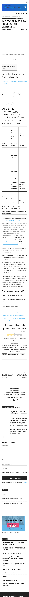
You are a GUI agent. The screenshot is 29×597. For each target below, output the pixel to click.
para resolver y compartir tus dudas (14, 98)
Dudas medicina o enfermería (11, 553)
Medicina (22, 354)
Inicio (3, 16)
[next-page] (5, 437)
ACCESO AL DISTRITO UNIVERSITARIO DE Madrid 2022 (7, 376)
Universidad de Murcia (9, 310)
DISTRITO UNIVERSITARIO (13, 354)
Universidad (9, 356)
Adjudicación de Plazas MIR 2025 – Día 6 (12, 503)
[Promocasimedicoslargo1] (14, 62)
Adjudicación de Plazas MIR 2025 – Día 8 (12, 493)
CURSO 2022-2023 (19, 18)
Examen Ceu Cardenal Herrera (11, 569)
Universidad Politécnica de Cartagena (12, 313)
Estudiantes (7, 16)
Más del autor (18, 407)
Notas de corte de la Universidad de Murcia (14, 315)
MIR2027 (5, 576)
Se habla (4, 539)
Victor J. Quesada (7, 29)
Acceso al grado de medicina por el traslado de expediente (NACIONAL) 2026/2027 (13, 558)
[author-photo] (14, 385)
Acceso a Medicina (16, 16)
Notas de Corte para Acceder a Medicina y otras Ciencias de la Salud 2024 (18, 431)
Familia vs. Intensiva (8, 573)
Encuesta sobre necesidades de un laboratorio (13, 584)
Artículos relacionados (7, 407)
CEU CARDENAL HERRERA (10, 580)
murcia (3, 356)
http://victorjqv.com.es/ (14, 390)
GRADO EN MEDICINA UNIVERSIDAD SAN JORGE (13, 548)
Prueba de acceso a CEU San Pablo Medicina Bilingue (13, 543)
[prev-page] (2, 437)
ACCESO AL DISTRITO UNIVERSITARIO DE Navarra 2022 (21, 376)
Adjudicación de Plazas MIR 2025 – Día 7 (12, 498)
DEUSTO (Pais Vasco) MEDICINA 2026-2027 (14, 564)
